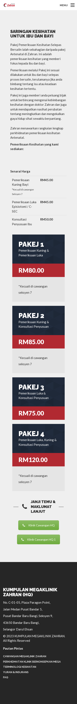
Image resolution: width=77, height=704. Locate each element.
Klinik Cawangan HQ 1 (38, 539)
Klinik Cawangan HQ (39, 525)
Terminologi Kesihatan (19, 666)
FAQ (5, 677)
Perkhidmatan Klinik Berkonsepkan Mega (32, 661)
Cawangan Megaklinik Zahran (24, 656)
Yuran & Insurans (16, 672)
